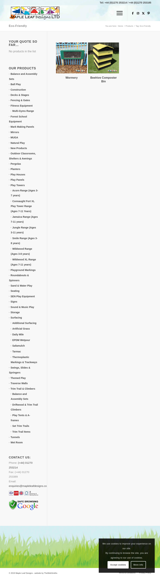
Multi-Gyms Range (23, 111)
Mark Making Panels (22, 126)
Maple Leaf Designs (24, 573)
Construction (18, 89)
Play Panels (17, 179)
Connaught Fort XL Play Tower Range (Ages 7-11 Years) (23, 206)
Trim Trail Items (21, 431)
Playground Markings (23, 270)
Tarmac (16, 351)
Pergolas (16, 163)
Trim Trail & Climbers (23, 388)
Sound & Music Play (22, 307)
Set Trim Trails (20, 426)
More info (138, 565)
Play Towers (18, 185)
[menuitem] (109, 13)
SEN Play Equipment (23, 296)
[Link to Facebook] (132, 13)
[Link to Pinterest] (148, 13)
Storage (15, 312)
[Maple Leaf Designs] (35, 13)
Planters (15, 169)
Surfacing (16, 317)
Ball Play (16, 84)
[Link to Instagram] (138, 13)
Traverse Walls (19, 383)
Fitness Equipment (22, 105)
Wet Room (17, 442)
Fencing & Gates (20, 100)
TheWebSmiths (50, 573)
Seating (15, 291)
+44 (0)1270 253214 (116, 2)
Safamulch (18, 345)
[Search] (109, 13)
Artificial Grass (21, 328)
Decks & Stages (20, 95)
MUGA (14, 137)
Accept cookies (118, 565)
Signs (14, 301)
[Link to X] (143, 13)
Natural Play (18, 143)
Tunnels (15, 437)
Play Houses (18, 174)
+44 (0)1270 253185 (140, 2)
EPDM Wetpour (21, 340)
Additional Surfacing (24, 323)
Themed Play (18, 378)
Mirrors (15, 132)
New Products (19, 148)
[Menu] (118, 13)
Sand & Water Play (21, 285)
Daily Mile (18, 334)
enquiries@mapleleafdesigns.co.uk (29, 485)
